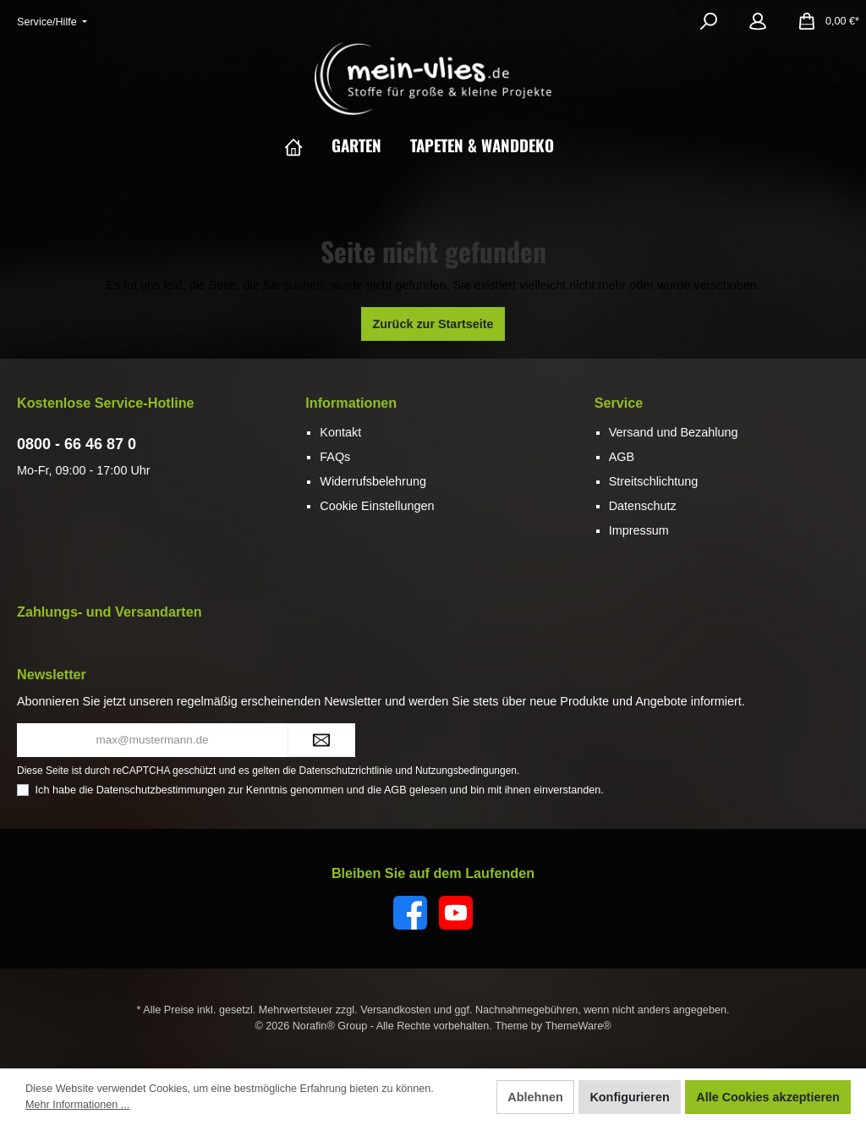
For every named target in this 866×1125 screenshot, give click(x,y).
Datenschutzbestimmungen (161, 790)
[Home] (308, 145)
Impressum (639, 530)
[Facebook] (410, 913)
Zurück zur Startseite (432, 324)
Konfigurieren (629, 1097)
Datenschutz (643, 506)
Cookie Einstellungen (377, 506)
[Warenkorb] (823, 21)
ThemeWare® (578, 1026)
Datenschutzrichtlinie (346, 771)
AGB (621, 457)
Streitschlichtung (654, 481)
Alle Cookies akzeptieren (768, 1097)
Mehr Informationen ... (77, 1105)
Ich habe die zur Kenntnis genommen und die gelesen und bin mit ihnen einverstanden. (320, 790)
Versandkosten (395, 1010)
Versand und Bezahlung (673, 432)
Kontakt (340, 432)
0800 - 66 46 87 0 (76, 444)
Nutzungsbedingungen (466, 771)
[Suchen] (708, 21)
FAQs (335, 457)
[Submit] (321, 740)
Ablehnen (535, 1097)
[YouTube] (456, 913)
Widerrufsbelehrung (373, 481)
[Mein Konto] (757, 21)
